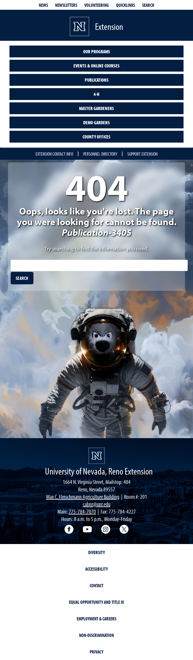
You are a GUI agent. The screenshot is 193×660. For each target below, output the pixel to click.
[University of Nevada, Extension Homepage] (97, 456)
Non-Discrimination (96, 635)
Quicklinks (125, 5)
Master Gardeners (96, 108)
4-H (96, 94)
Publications (97, 80)
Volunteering (96, 5)
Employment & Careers (96, 619)
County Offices (96, 137)
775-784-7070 (82, 511)
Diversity (96, 552)
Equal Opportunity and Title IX (96, 602)
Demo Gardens (96, 122)
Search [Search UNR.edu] (148, 5)
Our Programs (96, 51)
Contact (96, 585)
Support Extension (142, 154)
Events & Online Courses (96, 66)
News (43, 5)
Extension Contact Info (54, 154)
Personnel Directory (100, 154)
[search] (22, 278)
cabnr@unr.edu (96, 504)
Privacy (96, 652)
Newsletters (66, 5)
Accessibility (96, 569)
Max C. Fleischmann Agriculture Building (82, 496)
